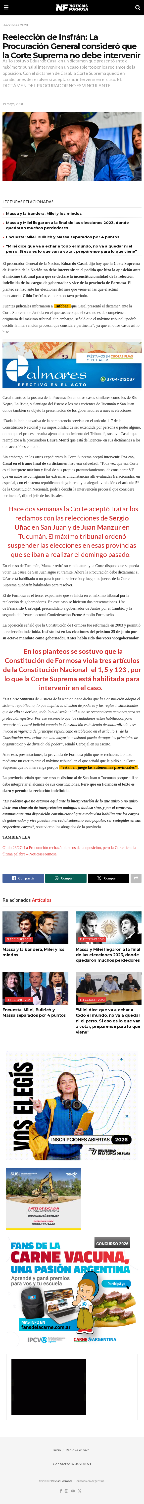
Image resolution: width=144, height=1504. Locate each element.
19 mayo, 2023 (12, 104)
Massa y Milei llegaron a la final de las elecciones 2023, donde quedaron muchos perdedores (108, 955)
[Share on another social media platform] (136, 878)
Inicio (57, 1450)
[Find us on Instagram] (66, 1491)
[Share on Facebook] (23, 878)
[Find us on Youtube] (73, 1491)
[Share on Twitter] (108, 878)
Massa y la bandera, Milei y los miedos (44, 213)
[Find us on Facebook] (61, 1491)
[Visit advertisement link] (72, 365)
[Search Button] (137, 7)
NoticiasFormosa (61, 1481)
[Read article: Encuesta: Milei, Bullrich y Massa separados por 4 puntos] (35, 988)
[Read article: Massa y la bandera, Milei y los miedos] (35, 928)
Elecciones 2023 (15, 25)
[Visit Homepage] (71, 7)
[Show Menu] (6, 7)
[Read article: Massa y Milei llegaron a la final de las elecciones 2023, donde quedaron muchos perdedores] (109, 928)
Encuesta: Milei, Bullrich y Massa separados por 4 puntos (62, 237)
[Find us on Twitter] (80, 1491)
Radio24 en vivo (78, 1450)
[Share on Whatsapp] (66, 878)
